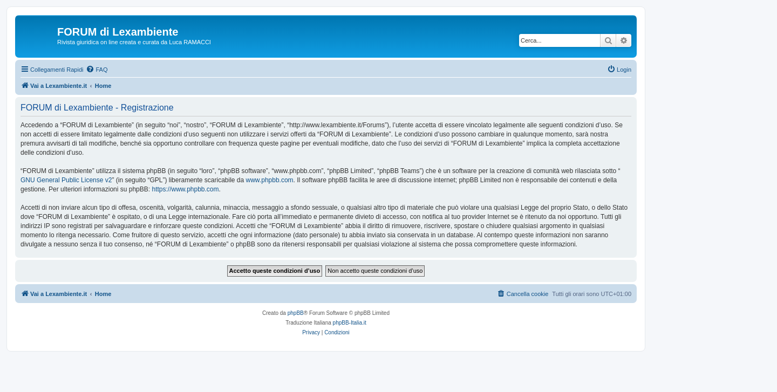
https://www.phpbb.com (185, 189)
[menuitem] (96, 69)
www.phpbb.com (270, 180)
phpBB (296, 313)
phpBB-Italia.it (349, 323)
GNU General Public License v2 (66, 180)
